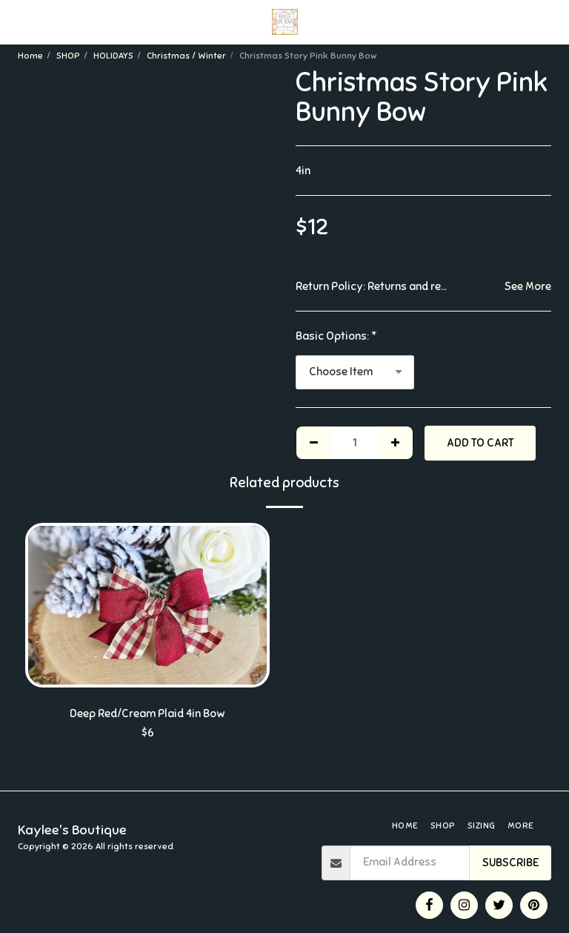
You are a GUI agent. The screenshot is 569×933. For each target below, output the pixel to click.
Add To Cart (480, 442)
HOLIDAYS (113, 55)
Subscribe (510, 862)
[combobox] (355, 372)
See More (528, 286)
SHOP (68, 55)
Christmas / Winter (186, 55)
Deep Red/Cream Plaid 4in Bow (147, 713)
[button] (16, 21)
